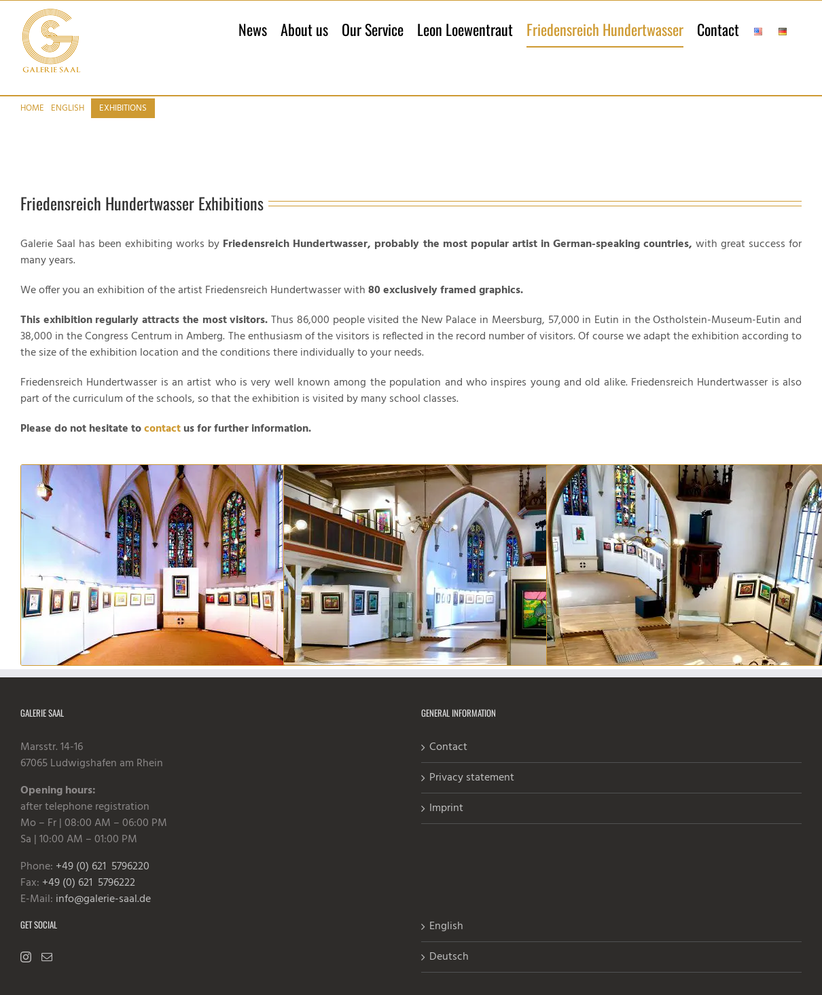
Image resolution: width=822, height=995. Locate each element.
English (446, 941)
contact (162, 443)
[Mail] (46, 971)
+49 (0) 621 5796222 (88, 897)
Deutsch (449, 971)
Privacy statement (471, 792)
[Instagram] (25, 971)
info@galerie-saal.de (103, 913)
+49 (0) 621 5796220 (102, 881)
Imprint (446, 822)
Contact (448, 761)
